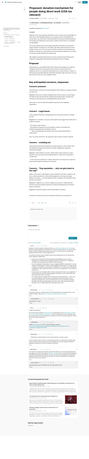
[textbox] (52, 232)
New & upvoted (36, 242)
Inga (36, 436)
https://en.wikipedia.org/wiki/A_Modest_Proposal (55, 293)
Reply (30, 285)
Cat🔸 (32, 436)
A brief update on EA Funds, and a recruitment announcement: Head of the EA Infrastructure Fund (58, 426)
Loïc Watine (34, 427)
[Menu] (2, 2)
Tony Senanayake (33, 386)
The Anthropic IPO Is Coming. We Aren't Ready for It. (43, 396)
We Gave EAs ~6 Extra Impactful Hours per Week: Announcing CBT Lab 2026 (52, 434)
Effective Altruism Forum (13, 2)
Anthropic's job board (53, 353)
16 (45, 397)
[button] (39, 203)
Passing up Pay (36, 324)
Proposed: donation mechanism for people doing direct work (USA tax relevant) (11, 29)
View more (30, 439)
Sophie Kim (31, 397)
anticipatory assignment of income (63, 248)
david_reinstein (35, 18)
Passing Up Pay (47, 312)
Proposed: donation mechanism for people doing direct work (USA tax (51, 11)
